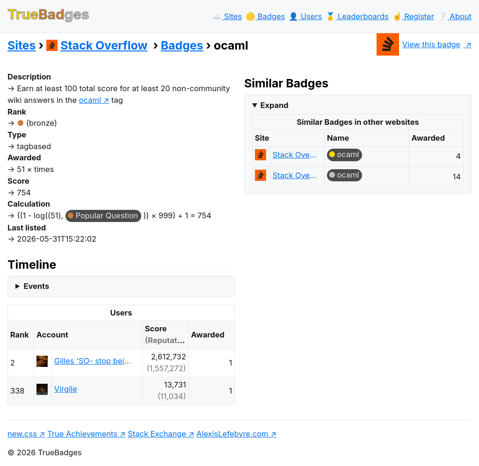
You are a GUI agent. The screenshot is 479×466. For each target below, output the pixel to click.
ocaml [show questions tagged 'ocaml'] (90, 100)
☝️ (413, 16)
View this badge (418, 44)
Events (36, 286)
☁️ (227, 16)
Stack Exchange (157, 433)
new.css (22, 433)
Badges (182, 45)
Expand (274, 105)
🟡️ (265, 16)
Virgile (65, 389)
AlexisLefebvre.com (232, 433)
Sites (21, 45)
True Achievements (82, 433)
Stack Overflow (97, 45)
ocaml (348, 154)
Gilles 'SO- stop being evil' (92, 361)
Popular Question (107, 215)
